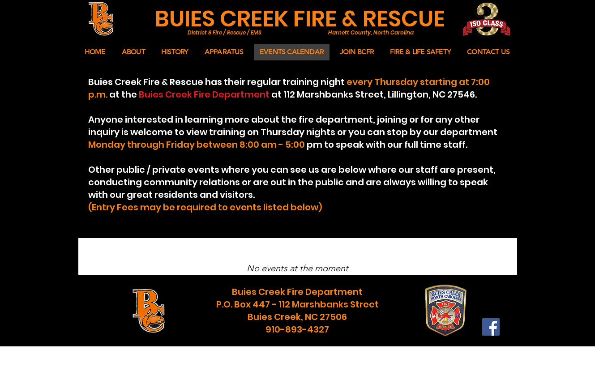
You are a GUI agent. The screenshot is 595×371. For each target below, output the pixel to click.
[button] (133, 52)
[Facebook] (491, 327)
